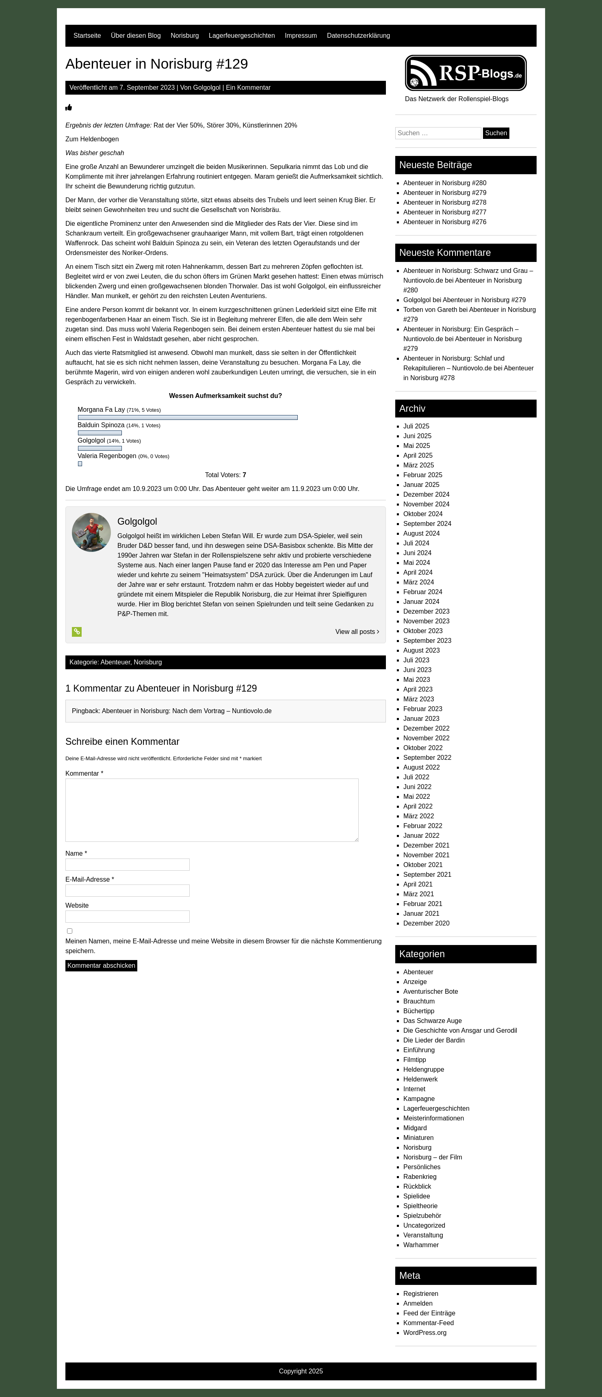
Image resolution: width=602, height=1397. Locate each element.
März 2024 (418, 582)
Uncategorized (424, 1225)
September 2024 (427, 523)
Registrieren (420, 1293)
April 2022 (418, 806)
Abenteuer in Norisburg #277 (445, 212)
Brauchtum (419, 1001)
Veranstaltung (423, 1235)
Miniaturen (418, 1137)
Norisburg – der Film (432, 1157)
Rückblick (417, 1186)
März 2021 (418, 894)
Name (76, 853)
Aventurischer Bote (430, 991)
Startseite (87, 35)
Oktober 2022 (423, 747)
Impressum (301, 35)
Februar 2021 (422, 903)
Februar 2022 (422, 825)
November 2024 (426, 504)
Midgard (415, 1128)
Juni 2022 (417, 786)
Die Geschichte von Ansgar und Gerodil (460, 1030)
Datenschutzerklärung (358, 35)
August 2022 (421, 767)
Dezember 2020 (426, 923)
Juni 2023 (417, 669)
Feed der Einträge (429, 1313)
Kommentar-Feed (428, 1322)
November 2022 (426, 738)
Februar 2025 (422, 474)
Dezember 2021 (426, 845)
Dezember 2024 (426, 494)
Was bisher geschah (94, 152)
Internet (414, 1089)
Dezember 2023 (426, 611)
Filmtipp (414, 1059)
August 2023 (421, 650)
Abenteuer (115, 662)
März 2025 (418, 465)
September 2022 (427, 757)
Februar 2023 (422, 708)
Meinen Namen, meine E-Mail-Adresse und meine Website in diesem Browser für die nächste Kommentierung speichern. (223, 946)
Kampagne (419, 1098)
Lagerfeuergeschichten (242, 35)
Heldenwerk (420, 1079)
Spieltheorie (420, 1205)
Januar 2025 (421, 484)
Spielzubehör (422, 1215)
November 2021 (426, 855)
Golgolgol (207, 87)
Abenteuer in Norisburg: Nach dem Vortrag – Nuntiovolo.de (187, 710)
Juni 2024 (417, 552)
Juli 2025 (416, 426)
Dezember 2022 (426, 728)
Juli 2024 (416, 543)
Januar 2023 (421, 718)
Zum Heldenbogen (92, 139)
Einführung (419, 1050)
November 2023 (426, 621)
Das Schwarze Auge (432, 1020)
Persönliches (422, 1166)
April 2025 (418, 455)
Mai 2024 (416, 562)
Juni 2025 (417, 436)
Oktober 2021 (423, 864)
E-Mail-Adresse (89, 879)
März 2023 (418, 699)
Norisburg (185, 35)
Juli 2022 (416, 777)
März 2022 (418, 816)
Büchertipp (419, 1011)
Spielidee (416, 1196)
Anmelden (418, 1303)
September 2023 (427, 640)
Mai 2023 (416, 679)
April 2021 (418, 884)
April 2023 (418, 689)
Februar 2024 (422, 591)
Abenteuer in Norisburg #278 (445, 202)
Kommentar (84, 773)
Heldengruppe (423, 1069)
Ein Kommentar (248, 87)
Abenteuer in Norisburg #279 (445, 192)
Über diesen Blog (136, 35)
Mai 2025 (416, 445)
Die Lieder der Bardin (434, 1040)
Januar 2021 (421, 913)
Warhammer (421, 1244)
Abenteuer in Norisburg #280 (445, 182)
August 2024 (421, 533)
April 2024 (418, 572)
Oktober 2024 (423, 513)
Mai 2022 (416, 796)
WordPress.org (424, 1332)
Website (77, 905)
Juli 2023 (416, 660)
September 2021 (427, 874)
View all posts (357, 631)
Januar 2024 (421, 601)
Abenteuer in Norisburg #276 (445, 221)
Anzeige (415, 981)
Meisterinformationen (433, 1118)
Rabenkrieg (420, 1176)
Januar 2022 (421, 835)
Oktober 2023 (423, 630)
